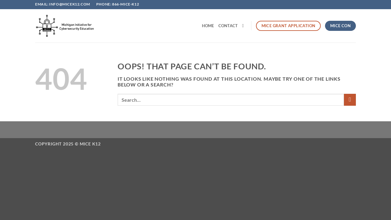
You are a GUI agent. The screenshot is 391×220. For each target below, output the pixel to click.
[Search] (244, 25)
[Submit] (350, 100)
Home (208, 25)
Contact (228, 25)
